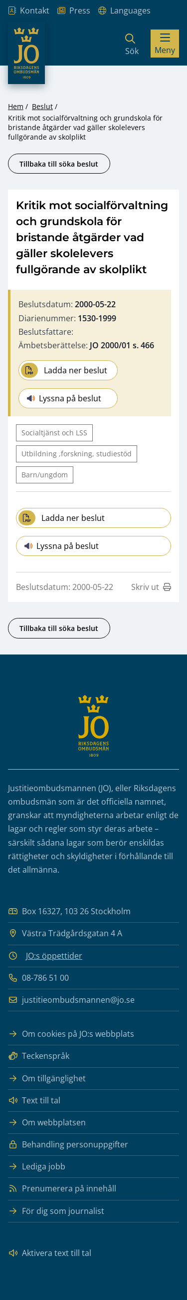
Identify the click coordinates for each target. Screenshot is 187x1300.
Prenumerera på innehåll (62, 1188)
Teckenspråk (38, 1056)
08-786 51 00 (38, 978)
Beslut (42, 106)
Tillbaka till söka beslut (58, 164)
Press (73, 11)
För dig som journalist (56, 1211)
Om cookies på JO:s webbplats (71, 1034)
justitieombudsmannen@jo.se (71, 1000)
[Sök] (132, 44)
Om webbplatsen (47, 1122)
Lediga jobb (36, 1166)
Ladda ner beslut (64, 370)
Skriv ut (151, 586)
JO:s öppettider (54, 955)
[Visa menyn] (165, 44)
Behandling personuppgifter (68, 1144)
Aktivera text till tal (49, 1253)
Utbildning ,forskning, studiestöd (76, 453)
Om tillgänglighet (47, 1078)
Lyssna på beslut (64, 398)
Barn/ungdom (44, 474)
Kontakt (28, 11)
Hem (15, 106)
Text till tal (34, 1100)
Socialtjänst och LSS (54, 432)
